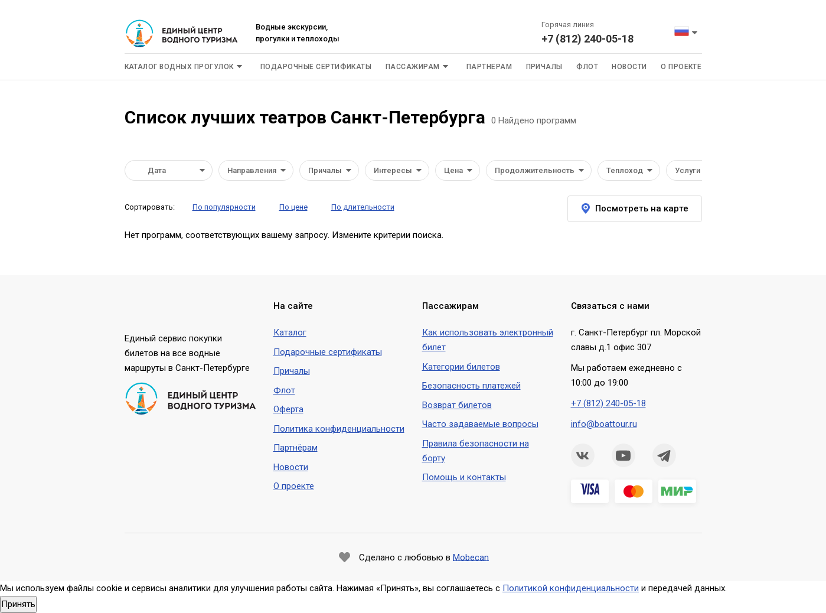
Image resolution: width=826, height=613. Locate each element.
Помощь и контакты (464, 477)
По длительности (362, 207)
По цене (293, 207)
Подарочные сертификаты (316, 67)
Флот (587, 67)
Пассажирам (413, 67)
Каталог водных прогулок (179, 67)
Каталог (289, 332)
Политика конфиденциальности (338, 428)
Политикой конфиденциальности (570, 588)
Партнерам (489, 67)
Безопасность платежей (471, 385)
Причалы (544, 67)
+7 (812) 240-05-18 (587, 38)
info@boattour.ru (604, 424)
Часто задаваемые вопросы (480, 424)
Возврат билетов (457, 405)
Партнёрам (295, 447)
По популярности (224, 207)
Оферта (288, 409)
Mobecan (471, 557)
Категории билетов (461, 366)
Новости (629, 67)
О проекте (681, 67)
